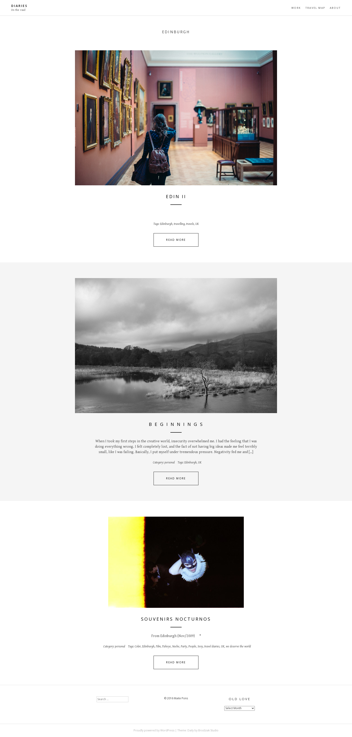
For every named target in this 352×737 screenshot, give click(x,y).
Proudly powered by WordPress (154, 730)
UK (197, 224)
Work (296, 7)
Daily (190, 730)
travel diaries (212, 646)
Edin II (176, 196)
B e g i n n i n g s (176, 424)
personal (170, 462)
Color (138, 646)
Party (184, 646)
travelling (179, 224)
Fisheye (166, 646)
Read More (176, 240)
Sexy (200, 646)
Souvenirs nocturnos (176, 619)
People (192, 646)
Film (158, 646)
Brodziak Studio (208, 730)
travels (190, 224)
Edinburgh (166, 224)
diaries (19, 6)
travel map (315, 7)
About (335, 7)
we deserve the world (238, 646)
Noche (175, 646)
